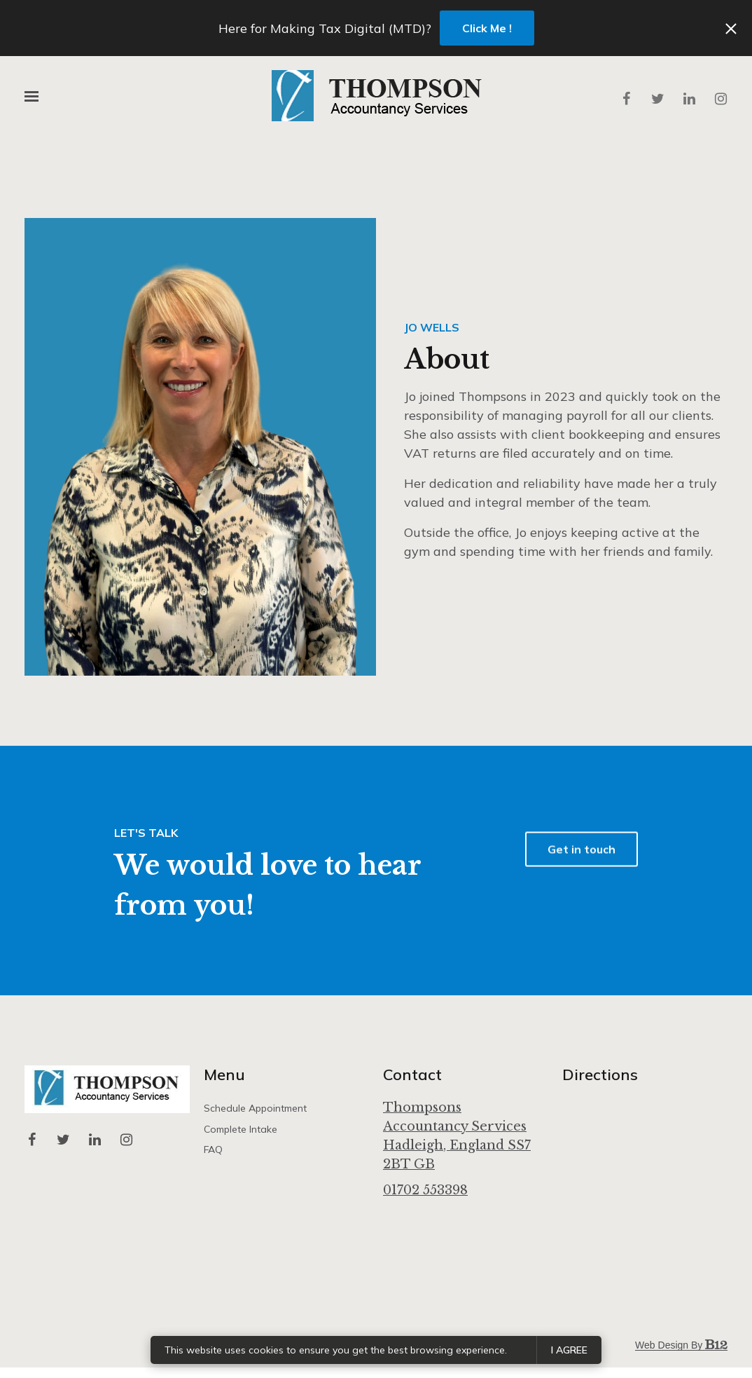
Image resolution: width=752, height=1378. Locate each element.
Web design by (681, 1345)
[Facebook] (626, 99)
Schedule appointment (255, 1108)
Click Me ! (487, 28)
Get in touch (581, 873)
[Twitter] (657, 99)
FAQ (213, 1149)
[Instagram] (720, 99)
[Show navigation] (35, 96)
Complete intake (240, 1129)
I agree (569, 1350)
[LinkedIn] (689, 99)
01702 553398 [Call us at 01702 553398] (425, 1190)
